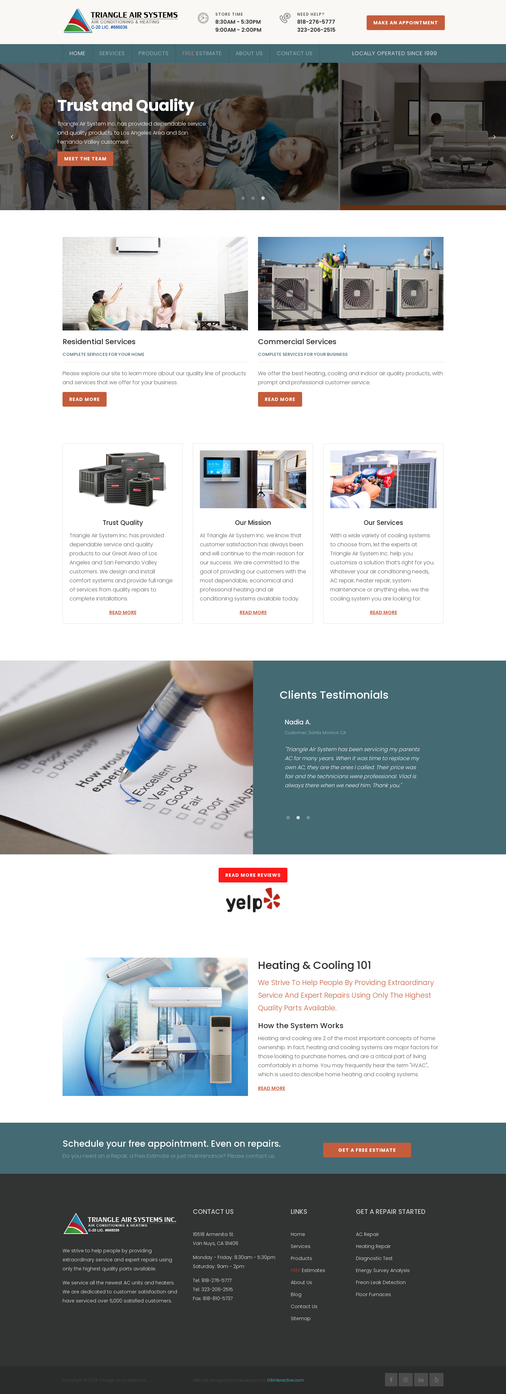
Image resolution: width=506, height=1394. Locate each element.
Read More (84, 399)
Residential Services (99, 341)
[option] (253, 136)
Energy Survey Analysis (383, 1270)
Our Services (383, 522)
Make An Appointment (405, 22)
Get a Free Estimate (367, 1150)
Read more (122, 612)
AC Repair (367, 1234)
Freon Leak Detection (381, 1282)
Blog (296, 1294)
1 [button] (243, 198)
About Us (249, 53)
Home (78, 53)
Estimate (202, 53)
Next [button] (494, 136)
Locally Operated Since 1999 (394, 53)
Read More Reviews (253, 875)
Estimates (308, 1270)
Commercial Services (297, 341)
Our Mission (253, 522)
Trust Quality (123, 522)
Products (154, 53)
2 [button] (253, 198)
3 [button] (263, 198)
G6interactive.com (285, 1380)
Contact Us (295, 53)
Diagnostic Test (374, 1258)
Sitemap (301, 1318)
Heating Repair (373, 1246)
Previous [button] (11, 136)
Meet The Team (85, 158)
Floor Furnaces (373, 1294)
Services (112, 53)
